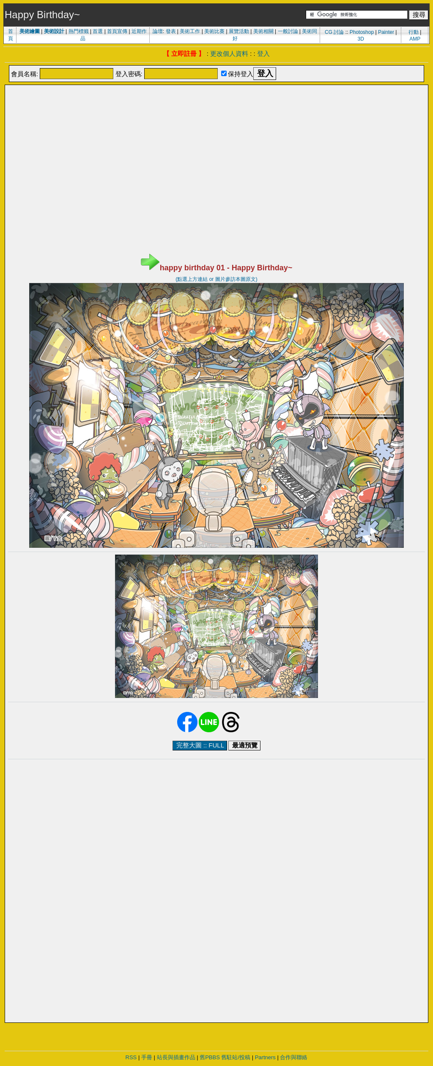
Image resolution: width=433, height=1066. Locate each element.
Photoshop (362, 32)
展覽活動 (239, 31)
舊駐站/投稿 (235, 1057)
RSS (131, 1057)
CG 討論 (334, 32)
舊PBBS (210, 1057)
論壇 (158, 31)
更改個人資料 (229, 53)
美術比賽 (214, 31)
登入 (263, 53)
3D (361, 39)
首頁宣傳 (117, 31)
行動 (413, 32)
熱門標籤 (79, 31)
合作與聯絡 (293, 1057)
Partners (265, 1057)
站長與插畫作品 (176, 1057)
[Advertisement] (216, 107)
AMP (414, 39)
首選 (98, 31)
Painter (386, 32)
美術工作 (190, 31)
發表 (171, 31)
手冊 (146, 1057)
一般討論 (288, 31)
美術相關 (263, 31)
